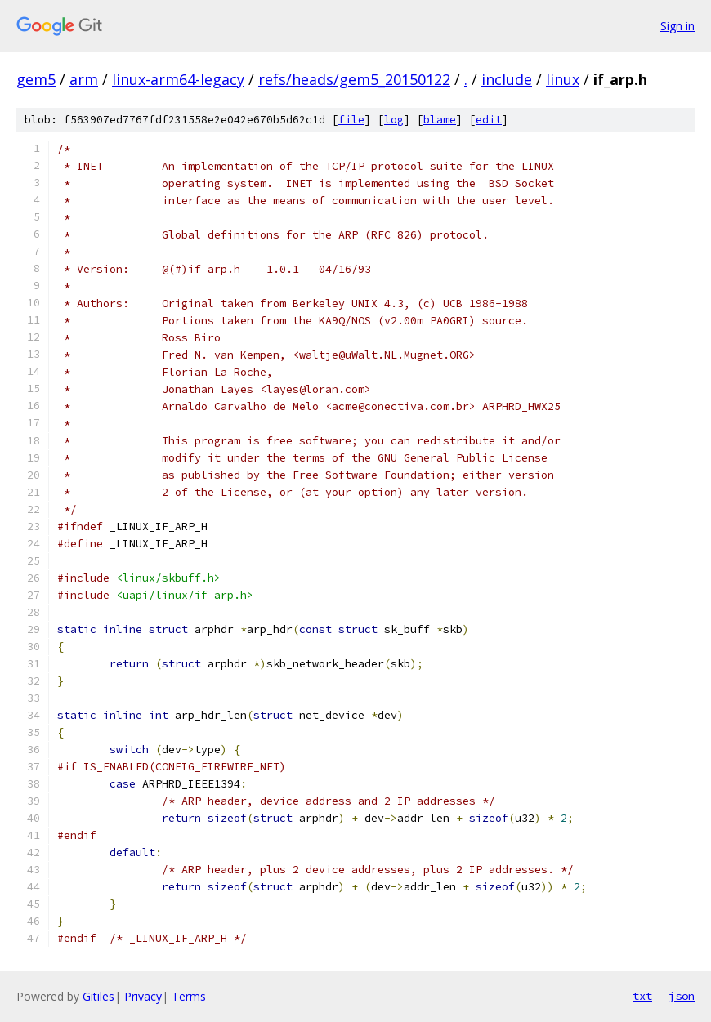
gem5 (36, 79)
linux (562, 79)
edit (489, 120)
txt (642, 996)
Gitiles (98, 996)
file (351, 120)
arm (83, 79)
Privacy (143, 996)
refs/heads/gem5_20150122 (354, 79)
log (394, 120)
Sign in (677, 25)
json (682, 996)
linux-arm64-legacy (178, 79)
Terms (189, 996)
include (506, 79)
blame (439, 120)
